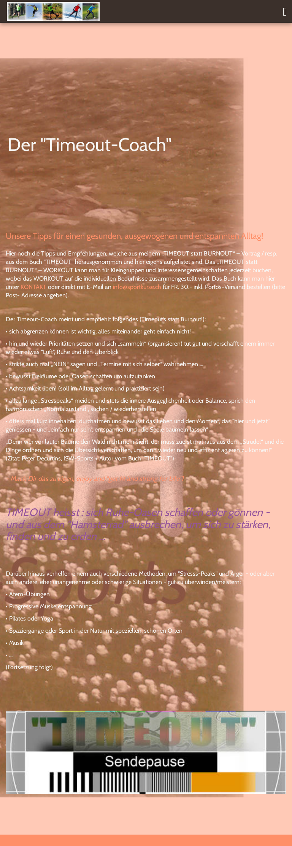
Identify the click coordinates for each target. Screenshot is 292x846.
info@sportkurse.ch (137, 286)
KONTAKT (33, 286)
